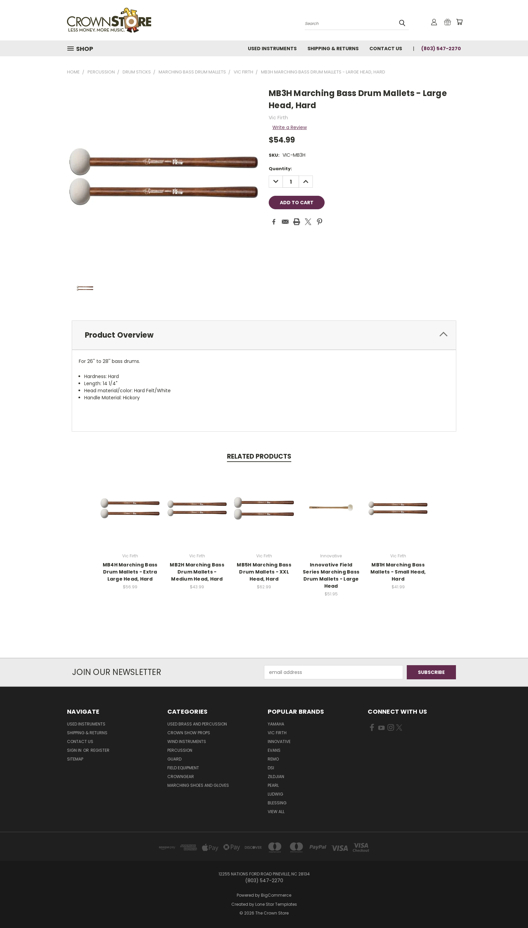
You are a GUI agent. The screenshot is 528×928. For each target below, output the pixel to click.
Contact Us (385, 48)
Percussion (179, 750)
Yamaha (276, 724)
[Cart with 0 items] (459, 22)
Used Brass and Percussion (197, 724)
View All (276, 811)
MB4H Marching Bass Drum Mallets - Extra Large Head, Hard (130, 571)
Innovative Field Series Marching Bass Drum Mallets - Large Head (331, 575)
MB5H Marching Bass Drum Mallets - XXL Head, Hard (264, 571)
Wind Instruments (186, 741)
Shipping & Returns (333, 48)
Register (100, 750)
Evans (274, 750)
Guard (174, 759)
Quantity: (280, 168)
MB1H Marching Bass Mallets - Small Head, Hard (398, 571)
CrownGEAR (180, 776)
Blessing (277, 803)
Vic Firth (277, 733)
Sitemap (75, 759)
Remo (273, 759)
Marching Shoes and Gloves (198, 785)
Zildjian (276, 776)
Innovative (279, 741)
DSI (271, 768)
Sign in (74, 750)
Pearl (273, 785)
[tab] (264, 335)
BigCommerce (276, 895)
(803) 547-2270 (441, 48)
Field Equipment (183, 768)
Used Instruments (272, 48)
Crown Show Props (188, 733)
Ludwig (275, 794)
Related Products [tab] (259, 456)
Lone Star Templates (276, 904)
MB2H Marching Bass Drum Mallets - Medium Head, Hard (197, 571)
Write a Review (289, 127)
